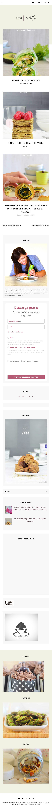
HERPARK (17, 805)
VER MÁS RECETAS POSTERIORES (12, 225)
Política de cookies (21, 802)
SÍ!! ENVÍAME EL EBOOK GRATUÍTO (26, 377)
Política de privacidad (9, 802)
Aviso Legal (30, 802)
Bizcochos (26, 146)
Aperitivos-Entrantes (25, 215)
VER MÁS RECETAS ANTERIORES (40, 225)
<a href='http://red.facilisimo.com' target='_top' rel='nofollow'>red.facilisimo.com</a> (9, 603)
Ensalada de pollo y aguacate (26, 80)
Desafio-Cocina (26, 83)
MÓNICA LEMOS (36, 805)
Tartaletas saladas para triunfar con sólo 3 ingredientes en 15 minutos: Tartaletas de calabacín (26, 208)
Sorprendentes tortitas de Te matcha (26, 142)
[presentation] (23, 369)
